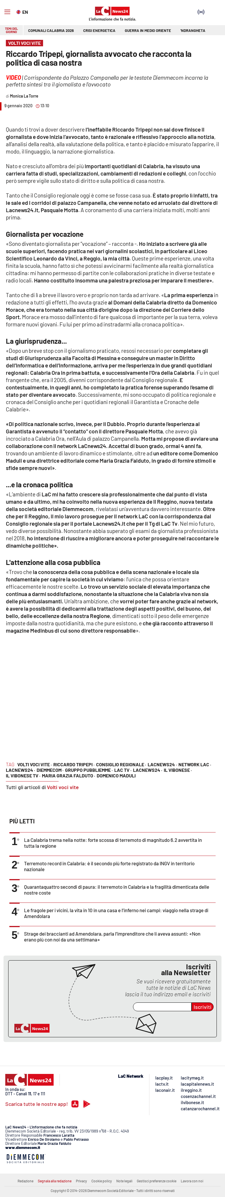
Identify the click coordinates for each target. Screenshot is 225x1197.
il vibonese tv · (23, 775)
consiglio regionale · (121, 764)
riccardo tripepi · (74, 764)
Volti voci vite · (34, 764)
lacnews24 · (162, 764)
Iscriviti (203, 1007)
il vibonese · (178, 770)
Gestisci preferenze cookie (156, 1181)
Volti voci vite (63, 787)
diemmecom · (50, 770)
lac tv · (123, 770)
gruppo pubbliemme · (89, 770)
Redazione (25, 1181)
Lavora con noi (192, 1181)
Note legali (124, 1181)
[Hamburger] (7, 12)
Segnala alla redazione (54, 1181)
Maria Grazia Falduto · (68, 775)
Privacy (81, 1181)
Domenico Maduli (116, 775)
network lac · (194, 764)
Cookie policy (101, 1181)
